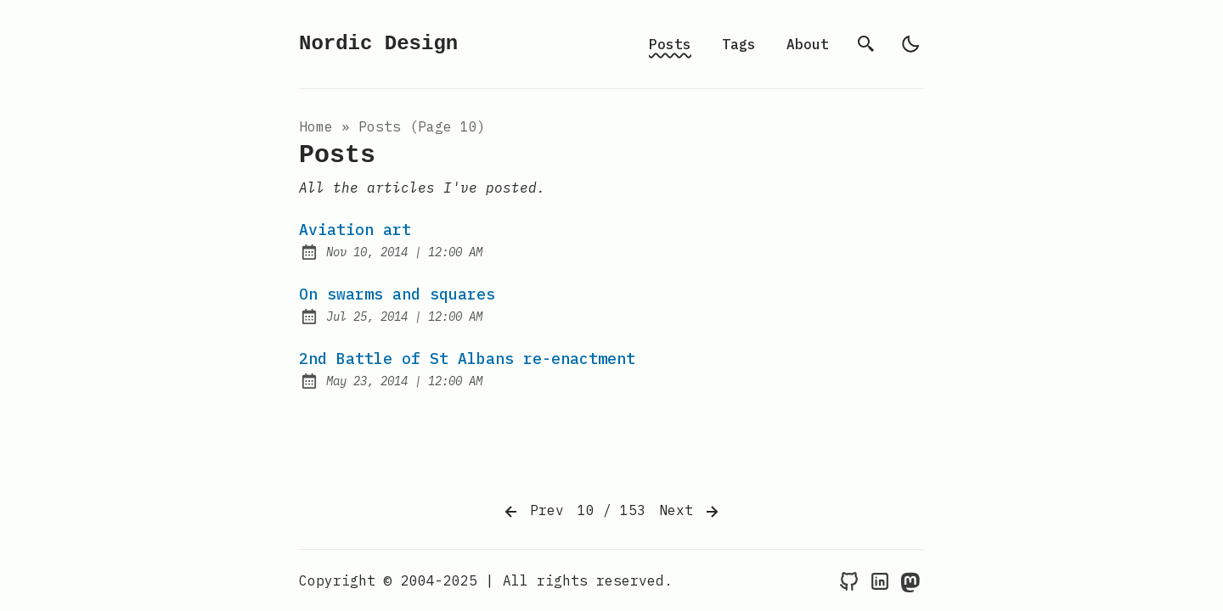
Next (690, 512)
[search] (866, 44)
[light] (910, 44)
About (807, 44)
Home (316, 126)
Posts (670, 44)
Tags (739, 44)
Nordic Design (378, 44)
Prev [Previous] (532, 512)
